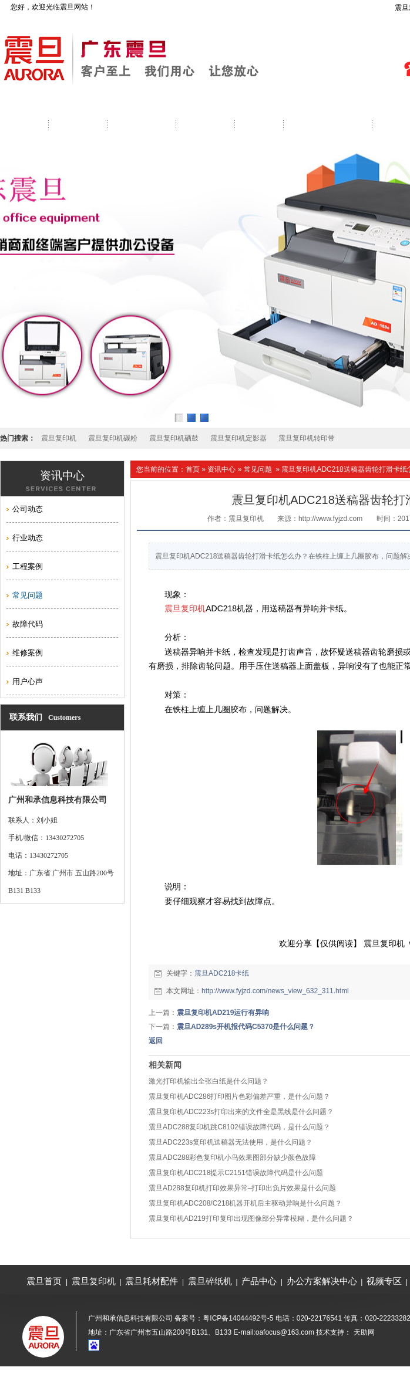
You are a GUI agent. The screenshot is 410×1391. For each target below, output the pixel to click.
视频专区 (384, 1281)
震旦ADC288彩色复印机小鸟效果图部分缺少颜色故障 (232, 1157)
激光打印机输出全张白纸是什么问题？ (208, 1081)
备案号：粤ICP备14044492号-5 (223, 1318)
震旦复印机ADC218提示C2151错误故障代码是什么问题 (236, 1173)
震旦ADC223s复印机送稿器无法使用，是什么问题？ (230, 1142)
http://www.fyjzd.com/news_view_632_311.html (275, 991)
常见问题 (258, 469)
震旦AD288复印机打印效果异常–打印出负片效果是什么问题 (242, 1188)
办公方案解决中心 (322, 1281)
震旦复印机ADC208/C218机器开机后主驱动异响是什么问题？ (245, 1203)
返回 (156, 1041)
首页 (193, 469)
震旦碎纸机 (210, 1281)
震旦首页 (44, 1281)
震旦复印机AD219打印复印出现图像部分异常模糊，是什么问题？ (251, 1218)
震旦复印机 (58, 438)
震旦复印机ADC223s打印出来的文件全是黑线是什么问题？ (241, 1112)
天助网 (364, 1332)
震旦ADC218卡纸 (221, 973)
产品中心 (259, 1281)
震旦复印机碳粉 (112, 438)
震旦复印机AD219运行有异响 (223, 1012)
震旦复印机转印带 (306, 438)
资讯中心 (221, 469)
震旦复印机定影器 (238, 438)
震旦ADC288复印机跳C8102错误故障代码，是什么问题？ (239, 1127)
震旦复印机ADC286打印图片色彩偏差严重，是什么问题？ (239, 1096)
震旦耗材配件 (151, 1281)
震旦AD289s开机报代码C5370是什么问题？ (246, 1027)
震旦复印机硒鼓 (174, 438)
